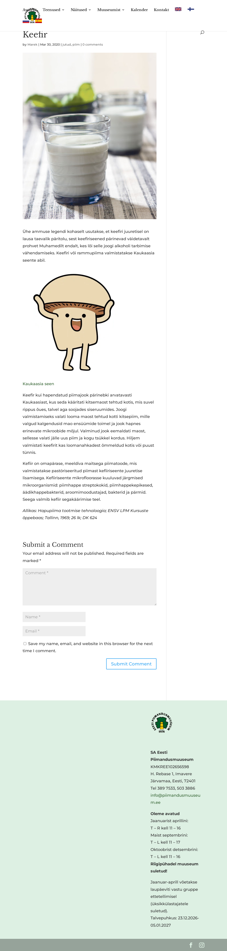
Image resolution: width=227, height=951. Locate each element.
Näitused (79, 10)
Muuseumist (108, 10)
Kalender (139, 10)
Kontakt (161, 10)
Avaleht (30, 10)
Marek (32, 44)
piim (76, 44)
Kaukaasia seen (38, 383)
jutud (67, 44)
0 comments (92, 44)
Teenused (51, 10)
